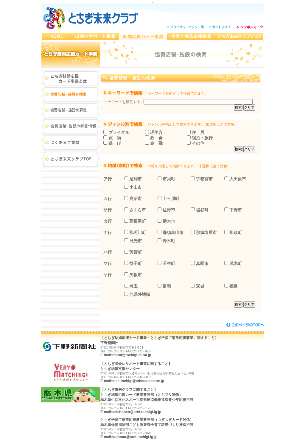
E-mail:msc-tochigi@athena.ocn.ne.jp (132, 381)
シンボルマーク (249, 27)
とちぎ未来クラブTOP (70, 160)
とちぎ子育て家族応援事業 (191, 36)
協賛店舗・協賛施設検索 (70, 95)
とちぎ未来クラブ (90, 17)
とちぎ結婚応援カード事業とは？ (70, 78)
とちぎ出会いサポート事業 (95, 36)
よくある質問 (70, 144)
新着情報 (70, 127)
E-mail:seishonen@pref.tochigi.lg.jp (130, 412)
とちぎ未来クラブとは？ (239, 36)
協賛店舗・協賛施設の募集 (70, 111)
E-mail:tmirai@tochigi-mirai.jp (125, 355)
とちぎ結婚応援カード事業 (143, 36)
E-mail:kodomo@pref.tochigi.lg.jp (129, 437)
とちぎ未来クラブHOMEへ (56, 36)
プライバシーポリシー (187, 27)
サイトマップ (221, 27)
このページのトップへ (245, 325)
